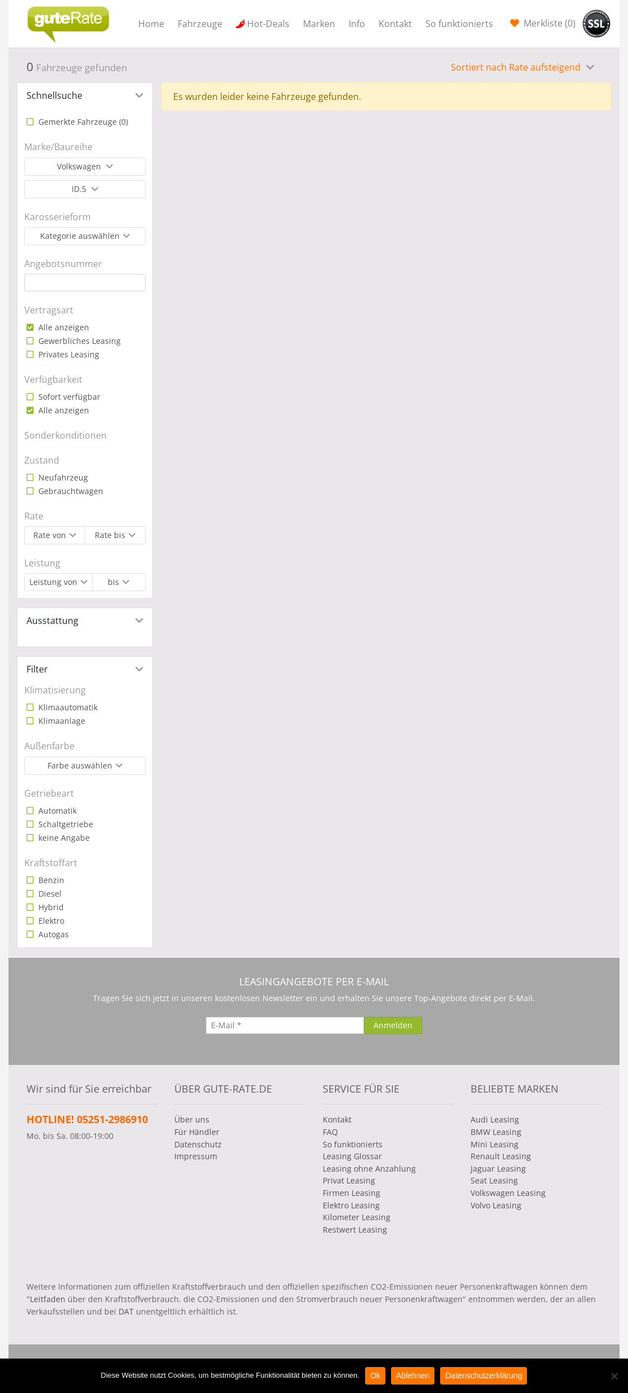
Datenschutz (198, 1144)
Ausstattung (52, 620)
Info (357, 24)
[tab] (84, 95)
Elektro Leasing (351, 1205)
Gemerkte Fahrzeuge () (82, 121)
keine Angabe (63, 837)
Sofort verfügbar (68, 396)
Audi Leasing (495, 1119)
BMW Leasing (496, 1131)
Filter (37, 669)
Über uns (191, 1119)
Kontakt (395, 24)
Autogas (52, 934)
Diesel (49, 893)
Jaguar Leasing (498, 1168)
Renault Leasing (501, 1156)
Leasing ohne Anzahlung (369, 1168)
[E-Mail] (285, 1025)
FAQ (330, 1131)
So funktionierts (459, 24)
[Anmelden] (393, 1025)
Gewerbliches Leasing (78, 340)
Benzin (50, 880)
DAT (126, 1311)
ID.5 (80, 189)
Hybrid (50, 907)
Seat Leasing (494, 1180)
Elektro (50, 920)
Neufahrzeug (62, 477)
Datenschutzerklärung (483, 1375)
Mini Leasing (495, 1144)
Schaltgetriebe (64, 824)
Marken (319, 24)
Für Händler (196, 1131)
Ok (375, 1375)
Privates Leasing (67, 354)
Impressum (195, 1156)
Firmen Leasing (351, 1192)
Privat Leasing (349, 1180)
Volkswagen (80, 166)
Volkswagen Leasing (508, 1192)
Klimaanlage (60, 720)
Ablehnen (412, 1375)
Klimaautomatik (67, 707)
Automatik (56, 810)
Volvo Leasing (496, 1205)
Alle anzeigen (62, 327)
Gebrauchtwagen (69, 491)
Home (151, 24)
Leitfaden (47, 1299)
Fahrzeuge (200, 24)
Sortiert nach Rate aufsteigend (517, 67)
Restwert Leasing (355, 1229)
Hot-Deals (268, 24)
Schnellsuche (54, 95)
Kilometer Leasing (356, 1217)
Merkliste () (548, 23)
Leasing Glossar (352, 1156)
